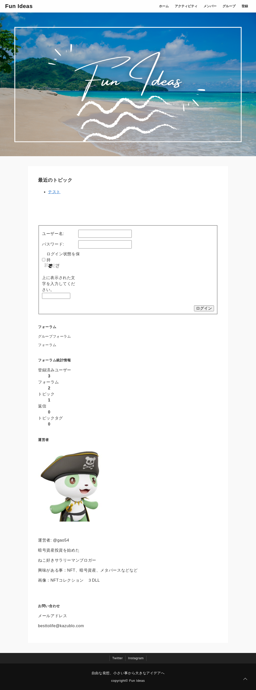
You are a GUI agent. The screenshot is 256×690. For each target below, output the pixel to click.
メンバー (210, 6)
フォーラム (47, 345)
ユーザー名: (53, 234)
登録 (245, 6)
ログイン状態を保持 (63, 257)
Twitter (117, 658)
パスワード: (53, 244)
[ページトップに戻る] (245, 679)
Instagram (136, 658)
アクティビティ (186, 6)
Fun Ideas (18, 6)
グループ (229, 6)
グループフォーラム (54, 336)
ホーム (164, 6)
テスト (54, 192)
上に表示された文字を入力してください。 (58, 284)
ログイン (204, 308)
